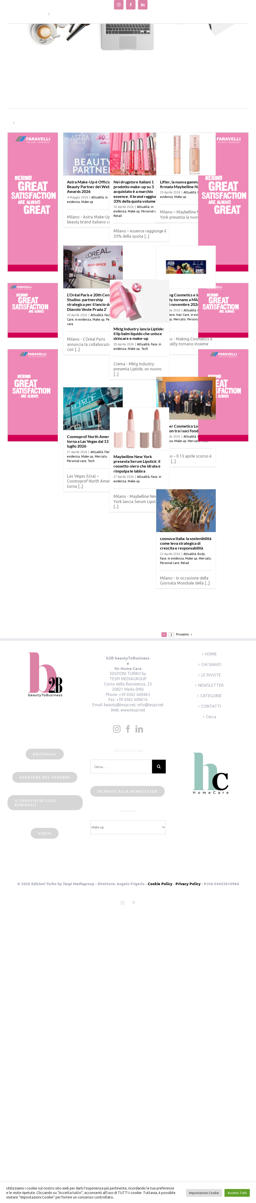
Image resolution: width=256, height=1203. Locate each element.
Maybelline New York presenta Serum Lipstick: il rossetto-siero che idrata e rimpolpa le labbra (137, 463)
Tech (144, 348)
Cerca (211, 716)
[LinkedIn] (139, 729)
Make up (87, 201)
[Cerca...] (121, 766)
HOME (211, 654)
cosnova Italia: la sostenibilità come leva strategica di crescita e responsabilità (185, 543)
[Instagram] (116, 729)
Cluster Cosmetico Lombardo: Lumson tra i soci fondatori (186, 428)
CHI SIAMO (211, 664)
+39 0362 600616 (132, 699)
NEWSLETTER (211, 685)
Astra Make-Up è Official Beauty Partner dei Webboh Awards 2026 (92, 186)
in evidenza (83, 319)
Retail (118, 215)
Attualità (97, 197)
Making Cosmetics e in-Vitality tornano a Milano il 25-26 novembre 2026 (183, 299)
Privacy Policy (188, 883)
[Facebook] (128, 729)
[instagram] (119, 4)
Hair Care (182, 314)
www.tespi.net (132, 710)
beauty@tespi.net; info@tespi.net (134, 704)
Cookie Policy (160, 883)
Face (154, 344)
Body (201, 554)
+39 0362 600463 (134, 694)
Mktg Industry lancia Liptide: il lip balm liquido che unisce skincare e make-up (139, 333)
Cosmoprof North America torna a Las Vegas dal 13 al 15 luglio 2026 (92, 441)
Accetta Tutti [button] (237, 1193)
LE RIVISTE (211, 675)
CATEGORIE (211, 695)
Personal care (196, 319)
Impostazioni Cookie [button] (204, 1193)
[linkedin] (143, 4)
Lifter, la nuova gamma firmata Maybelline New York (186, 184)
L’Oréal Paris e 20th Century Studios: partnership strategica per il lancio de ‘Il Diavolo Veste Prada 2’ (92, 302)
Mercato (180, 319)
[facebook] (131, 4)
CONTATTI (211, 706)
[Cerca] (159, 766)
